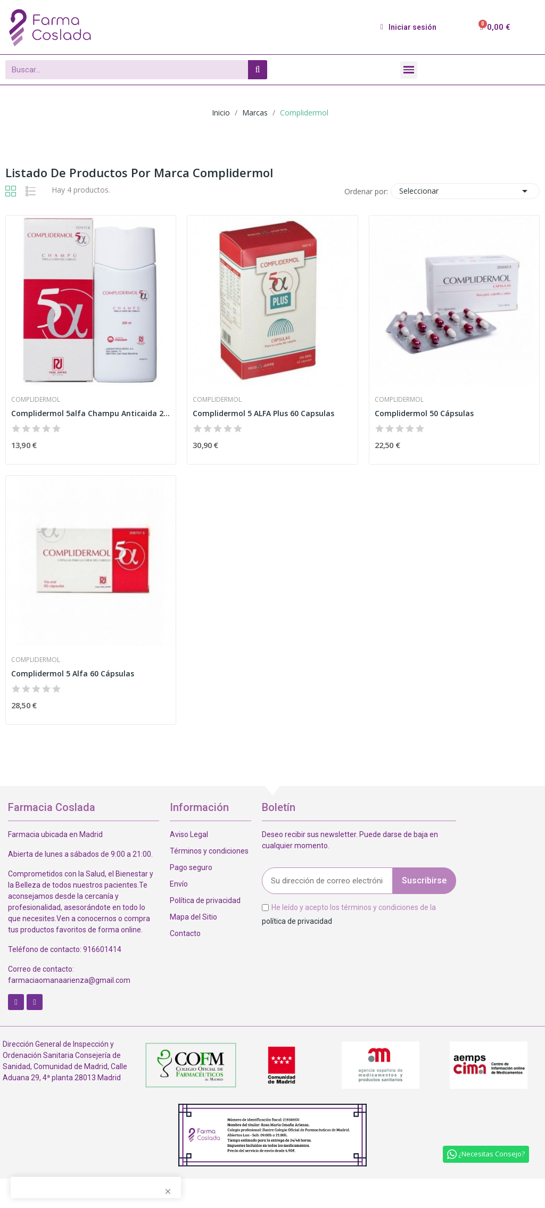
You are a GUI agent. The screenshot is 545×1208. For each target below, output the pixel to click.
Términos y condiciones (209, 851)
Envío (179, 884)
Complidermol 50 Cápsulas (424, 413)
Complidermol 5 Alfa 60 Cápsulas (72, 673)
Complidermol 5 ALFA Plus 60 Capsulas (263, 413)
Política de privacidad (205, 900)
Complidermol (35, 399)
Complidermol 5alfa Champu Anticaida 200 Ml (90, 413)
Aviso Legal (189, 834)
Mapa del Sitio (193, 917)
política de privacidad (297, 920)
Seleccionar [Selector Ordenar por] (465, 191)
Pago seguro (191, 867)
